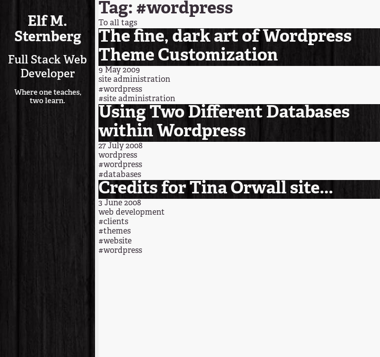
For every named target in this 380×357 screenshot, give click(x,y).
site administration (134, 80)
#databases (119, 175)
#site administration (136, 99)
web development (131, 213)
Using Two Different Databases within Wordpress (224, 123)
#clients (113, 222)
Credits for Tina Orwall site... (215, 189)
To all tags (117, 23)
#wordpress (120, 90)
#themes (114, 232)
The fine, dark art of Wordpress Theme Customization (225, 47)
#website (115, 241)
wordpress (117, 156)
